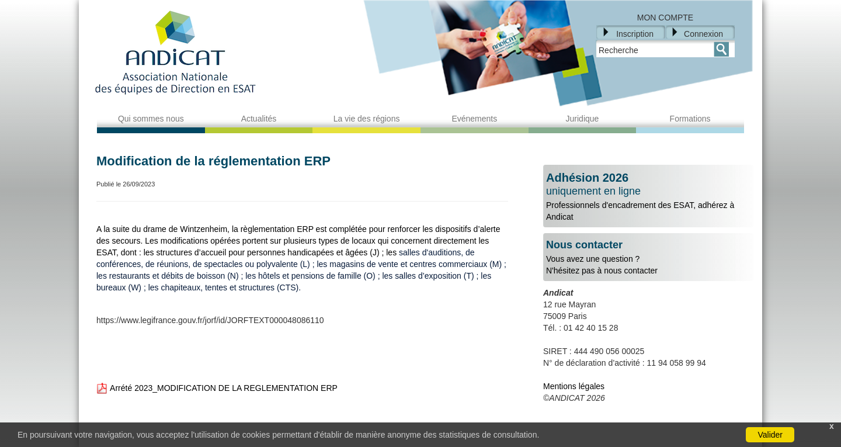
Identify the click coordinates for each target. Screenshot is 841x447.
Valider (770, 434)
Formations (690, 118)
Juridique (582, 118)
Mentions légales (573, 386)
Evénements (474, 118)
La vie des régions (366, 118)
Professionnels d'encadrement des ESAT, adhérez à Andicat (648, 196)
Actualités (259, 118)
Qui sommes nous (151, 118)
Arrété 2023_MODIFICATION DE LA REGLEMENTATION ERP (217, 388)
